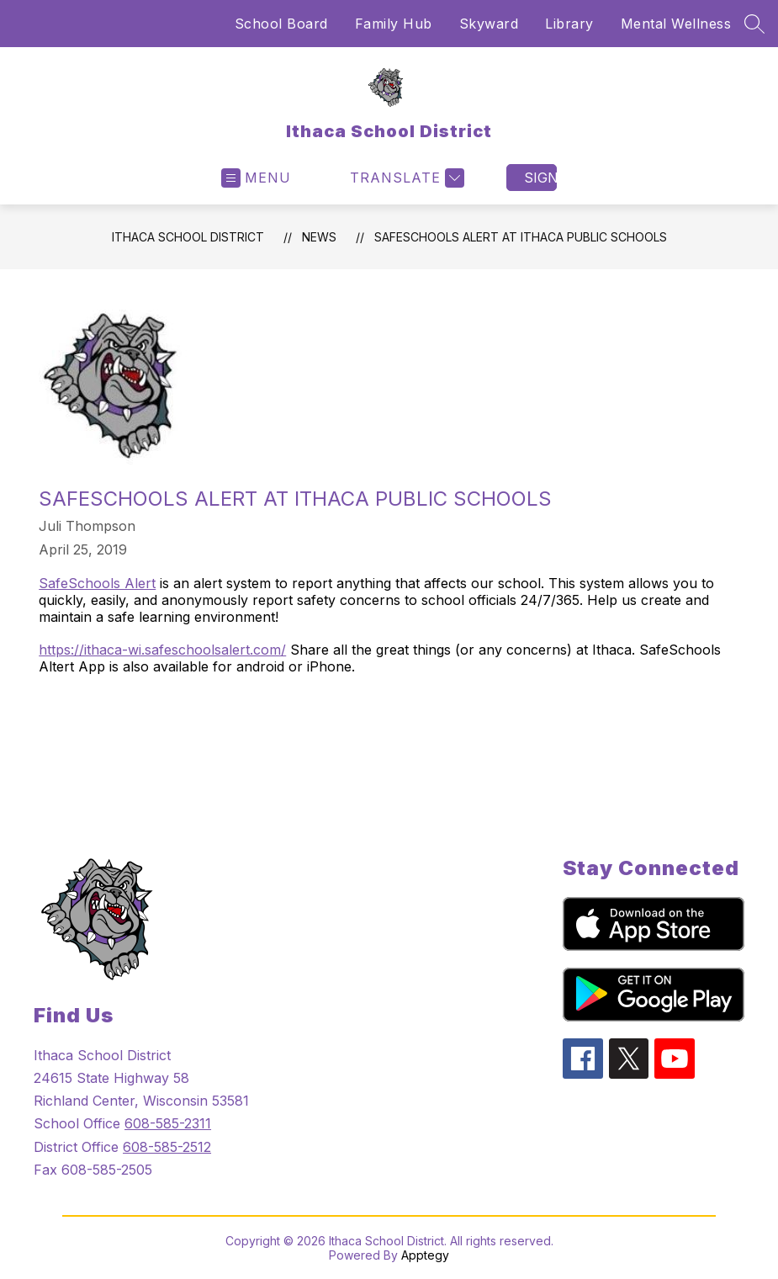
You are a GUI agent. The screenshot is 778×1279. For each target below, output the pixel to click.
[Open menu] (256, 177)
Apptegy (425, 1255)
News (319, 237)
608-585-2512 (167, 1146)
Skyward (489, 23)
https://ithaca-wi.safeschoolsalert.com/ (162, 649)
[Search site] (754, 23)
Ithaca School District (188, 237)
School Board (281, 23)
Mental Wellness (676, 23)
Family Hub (393, 23)
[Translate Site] (405, 177)
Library (569, 23)
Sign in (540, 177)
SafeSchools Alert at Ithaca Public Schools (520, 237)
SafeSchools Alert (97, 583)
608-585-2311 (167, 1123)
